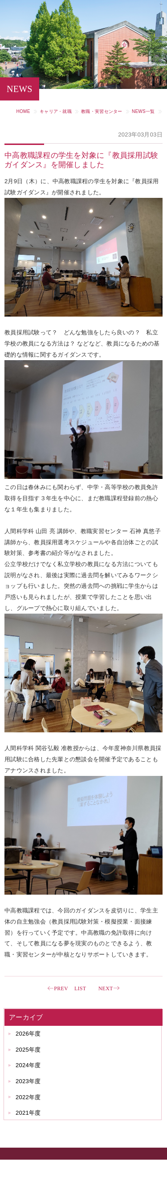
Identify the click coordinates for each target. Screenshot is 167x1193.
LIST (80, 988)
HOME (23, 111)
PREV (61, 988)
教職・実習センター (101, 111)
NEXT (105, 988)
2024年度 (28, 1065)
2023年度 (28, 1081)
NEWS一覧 (143, 111)
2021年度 (28, 1112)
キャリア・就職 (56, 111)
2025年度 (28, 1049)
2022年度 (28, 1097)
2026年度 (28, 1033)
